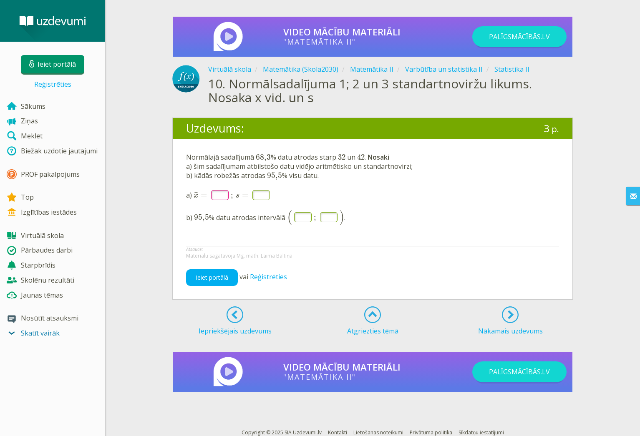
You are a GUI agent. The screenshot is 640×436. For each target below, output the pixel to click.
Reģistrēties (52, 84)
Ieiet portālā (212, 277)
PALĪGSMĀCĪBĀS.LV (519, 36)
